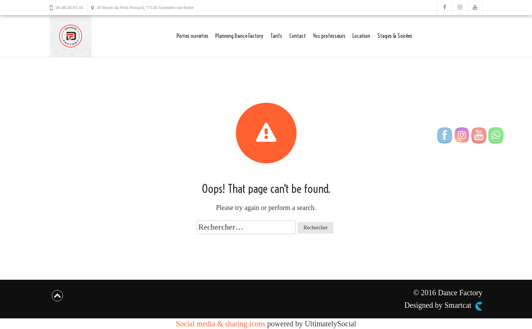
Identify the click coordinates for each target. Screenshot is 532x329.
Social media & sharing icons (221, 324)
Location (361, 35)
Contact (297, 35)
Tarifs (276, 35)
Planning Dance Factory (239, 35)
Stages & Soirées (394, 35)
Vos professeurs (329, 35)
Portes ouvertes (192, 35)
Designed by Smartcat (443, 305)
